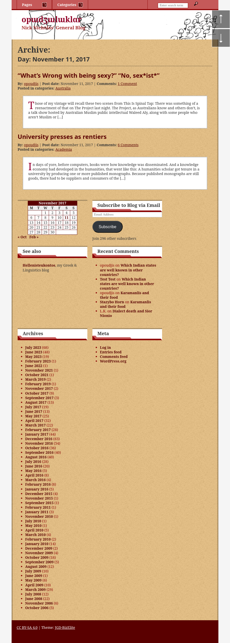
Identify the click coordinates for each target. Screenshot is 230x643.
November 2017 (39, 388)
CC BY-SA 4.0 (27, 627)
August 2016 (35, 457)
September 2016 (39, 452)
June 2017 (33, 411)
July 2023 (33, 347)
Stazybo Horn (112, 301)
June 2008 (33, 598)
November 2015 (39, 498)
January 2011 (36, 511)
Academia (63, 149)
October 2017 (36, 393)
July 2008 (33, 594)
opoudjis (31, 83)
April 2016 (34, 475)
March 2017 (35, 425)
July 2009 (33, 571)
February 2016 (38, 484)
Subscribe (107, 227)
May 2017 (33, 416)
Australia (63, 88)
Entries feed (111, 352)
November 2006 (39, 603)
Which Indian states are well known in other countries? (128, 270)
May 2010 (33, 525)
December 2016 (39, 438)
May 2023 (33, 356)
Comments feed (114, 356)
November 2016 (39, 443)
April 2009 (34, 585)
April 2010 (34, 530)
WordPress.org (113, 361)
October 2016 (36, 447)
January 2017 (36, 434)
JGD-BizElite (65, 627)
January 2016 (36, 489)
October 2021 (36, 374)
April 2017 (34, 420)
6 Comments (128, 144)
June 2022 (33, 365)
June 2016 (33, 466)
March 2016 (35, 479)
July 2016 (33, 461)
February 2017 (38, 429)
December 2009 (39, 548)
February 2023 (38, 361)
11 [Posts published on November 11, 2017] (67, 217)
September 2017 (39, 397)
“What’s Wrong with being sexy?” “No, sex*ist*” (89, 75)
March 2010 (35, 534)
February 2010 (38, 539)
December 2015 (39, 493)
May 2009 (33, 580)
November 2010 (39, 516)
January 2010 (36, 543)
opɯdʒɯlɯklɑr (52, 19)
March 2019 (35, 379)
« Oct (22, 236)
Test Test (108, 279)
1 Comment (127, 83)
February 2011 (38, 507)
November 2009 (39, 552)
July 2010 (33, 521)
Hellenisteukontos (39, 265)
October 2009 (36, 557)
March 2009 (35, 589)
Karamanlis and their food (124, 295)
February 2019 (38, 383)
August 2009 (35, 566)
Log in (105, 347)
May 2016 (33, 470)
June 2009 (33, 575)
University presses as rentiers (62, 136)
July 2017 (33, 406)
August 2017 (35, 402)
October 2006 (36, 607)
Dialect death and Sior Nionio (126, 313)
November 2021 (39, 370)
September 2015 (39, 502)
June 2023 (33, 352)
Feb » (34, 236)
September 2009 (39, 562)
